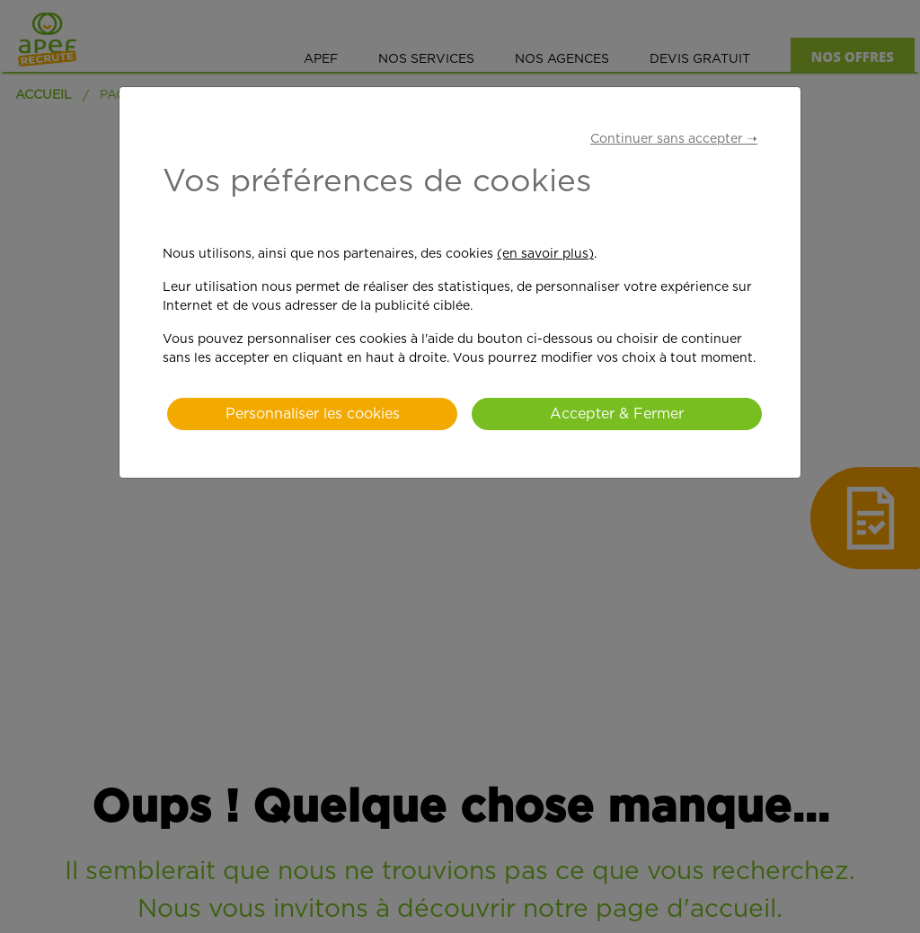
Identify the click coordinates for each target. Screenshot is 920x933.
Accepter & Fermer (617, 414)
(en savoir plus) (545, 254)
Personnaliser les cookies (313, 414)
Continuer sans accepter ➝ (673, 139)
